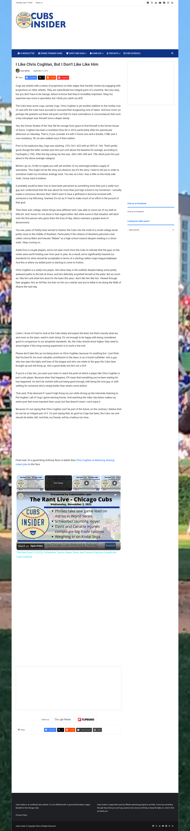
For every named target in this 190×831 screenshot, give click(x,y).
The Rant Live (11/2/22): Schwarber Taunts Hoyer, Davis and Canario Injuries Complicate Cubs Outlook (68, 496)
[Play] (86, 483)
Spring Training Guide (50, 53)
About (38, 3)
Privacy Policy (21, 815)
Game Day (96, 53)
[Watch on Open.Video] (30, 546)
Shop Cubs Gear (75, 53)
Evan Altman (25, 71)
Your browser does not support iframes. (43, 438)
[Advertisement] (122, 28)
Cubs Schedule (132, 53)
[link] (21, 496)
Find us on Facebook (136, 212)
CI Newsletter (26, 53)
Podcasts (112, 53)
